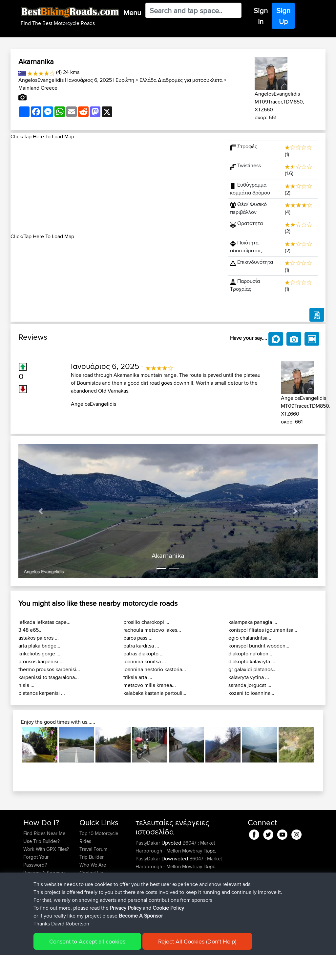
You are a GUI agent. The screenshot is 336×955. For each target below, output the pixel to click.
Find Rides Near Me (44, 833)
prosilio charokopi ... (146, 622)
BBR (194, 890)
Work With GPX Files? (46, 849)
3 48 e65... (30, 630)
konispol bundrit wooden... (258, 645)
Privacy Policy (111, 945)
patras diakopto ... (143, 653)
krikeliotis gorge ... (39, 653)
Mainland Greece (37, 88)
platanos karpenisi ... (41, 693)
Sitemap (84, 945)
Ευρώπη (125, 80)
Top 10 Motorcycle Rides (98, 837)
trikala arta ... (137, 677)
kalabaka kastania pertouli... (154, 693)
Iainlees (144, 905)
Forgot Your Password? (36, 860)
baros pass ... (138, 638)
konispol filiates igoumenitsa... (262, 630)
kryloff (143, 913)
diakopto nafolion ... (251, 653)
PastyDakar (148, 842)
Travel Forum (93, 849)
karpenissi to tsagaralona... (48, 677)
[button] (40, 511)
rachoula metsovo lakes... (152, 630)
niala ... (26, 685)
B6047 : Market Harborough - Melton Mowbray (175, 846)
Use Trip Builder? (41, 841)
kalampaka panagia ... (252, 622)
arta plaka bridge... (39, 645)
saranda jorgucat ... (249, 685)
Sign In (261, 16)
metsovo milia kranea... (149, 685)
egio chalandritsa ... (250, 638)
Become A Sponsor (44, 872)
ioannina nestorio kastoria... (154, 669)
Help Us (88, 880)
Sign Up (283, 16)
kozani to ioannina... (251, 693)
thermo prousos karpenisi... (49, 669)
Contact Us (91, 872)
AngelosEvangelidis (41, 80)
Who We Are (92, 864)
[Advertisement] (115, 187)
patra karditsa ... (141, 645)
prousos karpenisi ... (41, 661)
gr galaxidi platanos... (252, 669)
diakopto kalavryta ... (251, 661)
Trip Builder (91, 856)
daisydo (145, 890)
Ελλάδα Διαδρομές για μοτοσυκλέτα (180, 80)
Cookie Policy (143, 945)
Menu (132, 12)
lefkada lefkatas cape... (44, 622)
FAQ (27, 880)
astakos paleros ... (38, 638)
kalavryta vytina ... (248, 677)
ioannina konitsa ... (144, 661)
